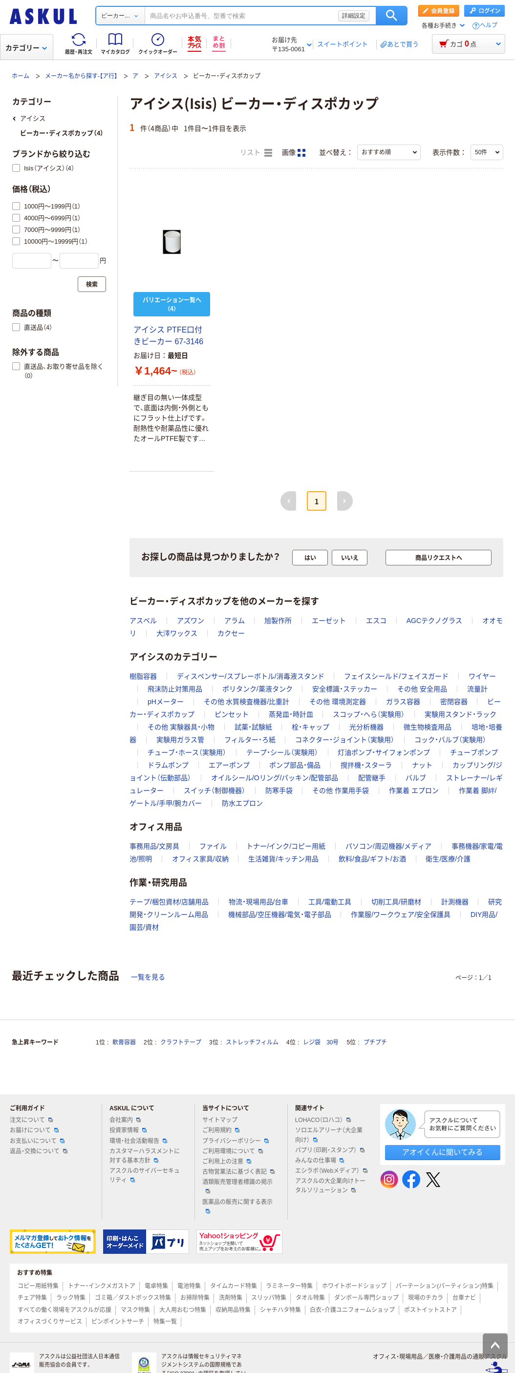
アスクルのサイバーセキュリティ (144, 1175)
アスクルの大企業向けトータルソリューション (330, 1186)
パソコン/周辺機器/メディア (388, 846)
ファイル (213, 846)
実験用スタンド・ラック (460, 714)
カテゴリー (26, 48)
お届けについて (34, 1130)
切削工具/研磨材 (396, 902)
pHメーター (166, 702)
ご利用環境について (232, 1151)
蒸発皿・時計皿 (291, 714)
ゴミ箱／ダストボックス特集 (133, 1297)
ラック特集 (71, 1297)
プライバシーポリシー (235, 1141)
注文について (31, 1120)
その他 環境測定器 (337, 702)
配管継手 (372, 778)
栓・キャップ (310, 727)
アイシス (165, 76)
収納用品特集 (233, 1310)
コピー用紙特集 (38, 1286)
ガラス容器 (403, 702)
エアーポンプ (229, 765)
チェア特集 (32, 1297)
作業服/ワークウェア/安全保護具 (401, 914)
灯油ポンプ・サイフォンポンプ (384, 752)
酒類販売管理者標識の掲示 (237, 1186)
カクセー (231, 633)
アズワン (190, 620)
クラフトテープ (180, 1042)
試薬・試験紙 (253, 727)
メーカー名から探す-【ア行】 (81, 76)
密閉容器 (454, 702)
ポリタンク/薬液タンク (257, 689)
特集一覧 (165, 1321)
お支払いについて (37, 1141)
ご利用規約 (220, 1130)
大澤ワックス (176, 633)
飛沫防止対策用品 (175, 689)
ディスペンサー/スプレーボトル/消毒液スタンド (250, 676)
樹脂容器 (143, 676)
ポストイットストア (430, 1310)
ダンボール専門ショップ (366, 1297)
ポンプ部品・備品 (295, 765)
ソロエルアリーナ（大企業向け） (329, 1135)
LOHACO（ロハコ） (323, 1120)
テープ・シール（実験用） (282, 752)
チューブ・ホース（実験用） (187, 752)
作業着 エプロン (414, 790)
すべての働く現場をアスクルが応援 (64, 1310)
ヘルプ (488, 25)
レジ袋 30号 (321, 1042)
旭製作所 (278, 620)
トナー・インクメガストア (101, 1286)
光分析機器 (366, 727)
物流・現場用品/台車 (259, 902)
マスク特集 (135, 1310)
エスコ (376, 620)
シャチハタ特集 (280, 1310)
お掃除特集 (195, 1297)
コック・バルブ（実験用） (450, 740)
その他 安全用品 (422, 689)
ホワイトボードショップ (354, 1286)
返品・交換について (38, 1151)
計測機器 (455, 902)
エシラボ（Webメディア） (331, 1170)
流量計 (477, 689)
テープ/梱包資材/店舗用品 (169, 902)
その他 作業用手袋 (340, 790)
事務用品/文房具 (154, 846)
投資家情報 (128, 1130)
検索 (392, 15)
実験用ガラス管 (180, 740)
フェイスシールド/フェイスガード (396, 676)
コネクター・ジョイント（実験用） (344, 740)
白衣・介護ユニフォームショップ (352, 1310)
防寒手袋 (279, 790)
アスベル (143, 620)
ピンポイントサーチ (117, 1321)
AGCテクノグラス (434, 620)
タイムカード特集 (233, 1286)
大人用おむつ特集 (182, 1310)
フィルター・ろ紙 (250, 740)
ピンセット (232, 714)
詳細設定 (353, 16)
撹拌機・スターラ (366, 765)
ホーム (20, 76)
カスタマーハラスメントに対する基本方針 (144, 1156)
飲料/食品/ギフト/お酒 (372, 859)
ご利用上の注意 (226, 1161)
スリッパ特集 (268, 1297)
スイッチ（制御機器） (214, 790)
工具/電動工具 (329, 902)
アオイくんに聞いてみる (442, 1152)
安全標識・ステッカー (344, 689)
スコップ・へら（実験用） (369, 714)
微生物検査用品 (427, 727)
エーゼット (329, 620)
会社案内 (125, 1120)
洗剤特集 (230, 1297)
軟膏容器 (124, 1042)
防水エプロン (242, 803)
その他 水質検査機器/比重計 (247, 702)
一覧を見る (148, 977)
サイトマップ (219, 1120)
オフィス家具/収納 (200, 859)
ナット (422, 765)
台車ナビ (464, 1297)
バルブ (416, 778)
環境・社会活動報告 (138, 1141)
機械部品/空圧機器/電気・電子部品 (279, 914)
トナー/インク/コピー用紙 (285, 846)
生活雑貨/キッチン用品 (283, 859)
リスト (256, 153)
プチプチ (375, 1042)
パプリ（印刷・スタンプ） (330, 1150)
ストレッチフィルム (252, 1042)
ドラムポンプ (168, 765)
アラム (234, 620)
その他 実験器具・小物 (181, 727)
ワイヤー (482, 676)
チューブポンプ (474, 752)
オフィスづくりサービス (50, 1321)
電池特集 (189, 1286)
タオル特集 (310, 1297)
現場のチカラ (425, 1297)
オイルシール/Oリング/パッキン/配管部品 (275, 778)
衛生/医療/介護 (448, 859)
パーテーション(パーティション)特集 (445, 1286)
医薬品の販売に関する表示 (237, 1206)
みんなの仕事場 (319, 1160)
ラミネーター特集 (289, 1286)
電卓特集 (156, 1286)
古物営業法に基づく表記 (238, 1171)
